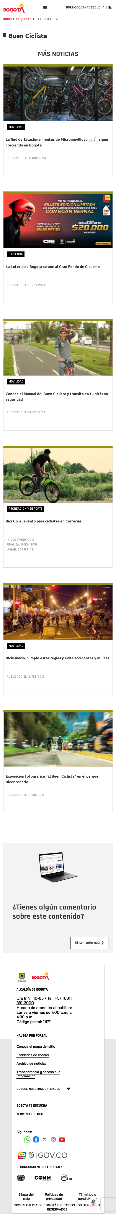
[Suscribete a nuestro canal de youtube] (62, 1139)
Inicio (7, 19)
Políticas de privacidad (54, 1196)
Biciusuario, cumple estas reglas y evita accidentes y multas (57, 658)
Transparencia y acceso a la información (38, 1074)
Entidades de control (32, 1055)
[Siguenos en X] (44, 1139)
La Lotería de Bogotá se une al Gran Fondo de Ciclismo (53, 266)
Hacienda (15, 254)
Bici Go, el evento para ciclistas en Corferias (44, 521)
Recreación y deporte (25, 508)
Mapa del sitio (26, 1196)
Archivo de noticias (31, 1063)
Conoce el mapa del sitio (35, 1046)
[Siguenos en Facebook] (27, 1139)
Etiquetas (23, 19)
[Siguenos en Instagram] (53, 1139)
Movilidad (16, 127)
